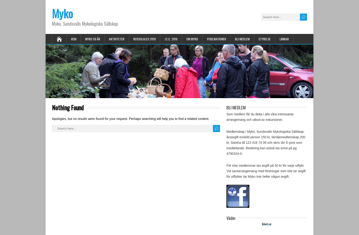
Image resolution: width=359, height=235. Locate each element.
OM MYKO (192, 38)
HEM (73, 38)
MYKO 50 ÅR (92, 38)
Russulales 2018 (144, 38)
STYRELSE (264, 38)
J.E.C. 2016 (171, 38)
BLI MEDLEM (242, 38)
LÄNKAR (284, 38)
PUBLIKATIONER (216, 38)
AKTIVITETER (116, 38)
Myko (62, 13)
